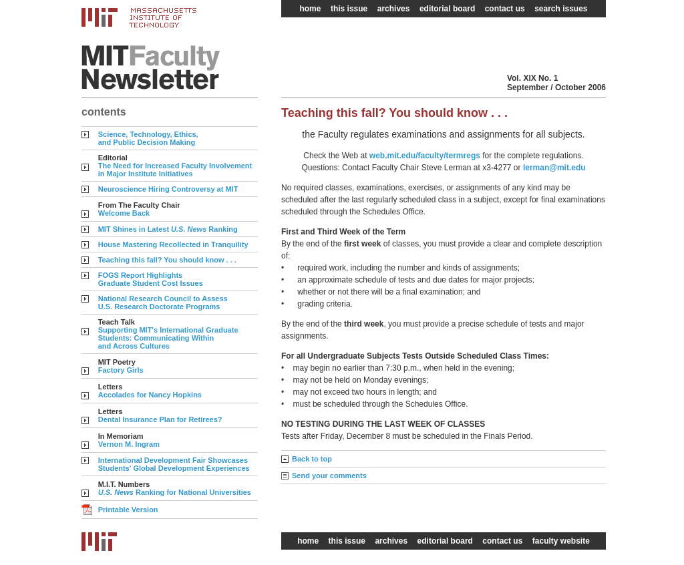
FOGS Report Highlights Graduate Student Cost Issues (150, 279)
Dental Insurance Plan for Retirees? (160, 419)
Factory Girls (121, 370)
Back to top (312, 459)
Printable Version (128, 510)
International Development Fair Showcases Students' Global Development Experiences (174, 464)
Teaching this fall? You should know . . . (167, 260)
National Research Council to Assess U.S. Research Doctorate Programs (163, 303)
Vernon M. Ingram (129, 444)
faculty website (561, 541)
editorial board (447, 8)
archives (393, 8)
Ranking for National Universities (174, 492)
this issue (349, 8)
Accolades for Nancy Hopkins (150, 395)
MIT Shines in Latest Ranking (168, 229)
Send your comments (329, 476)
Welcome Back (124, 213)
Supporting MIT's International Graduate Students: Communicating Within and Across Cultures (168, 338)
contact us (505, 8)
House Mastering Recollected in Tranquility (173, 244)
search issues (560, 8)
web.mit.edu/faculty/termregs (424, 155)
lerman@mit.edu (554, 167)
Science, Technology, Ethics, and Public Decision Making (148, 138)
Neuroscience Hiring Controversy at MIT (168, 189)
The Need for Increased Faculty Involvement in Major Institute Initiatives (175, 170)
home (310, 8)
